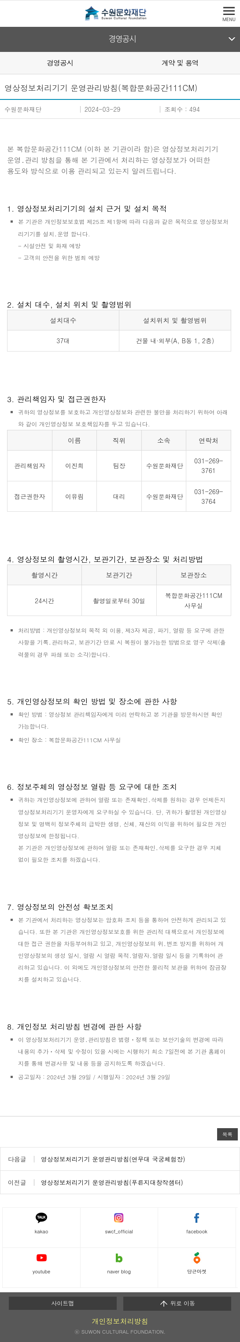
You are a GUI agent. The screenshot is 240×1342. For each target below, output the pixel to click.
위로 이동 (177, 1303)
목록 (227, 1134)
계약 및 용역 (180, 63)
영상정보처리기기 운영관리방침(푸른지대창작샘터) (112, 1182)
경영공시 (122, 39)
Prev (5, 62)
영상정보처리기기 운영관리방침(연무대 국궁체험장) (113, 1159)
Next (234, 62)
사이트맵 (62, 1303)
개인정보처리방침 (120, 1321)
